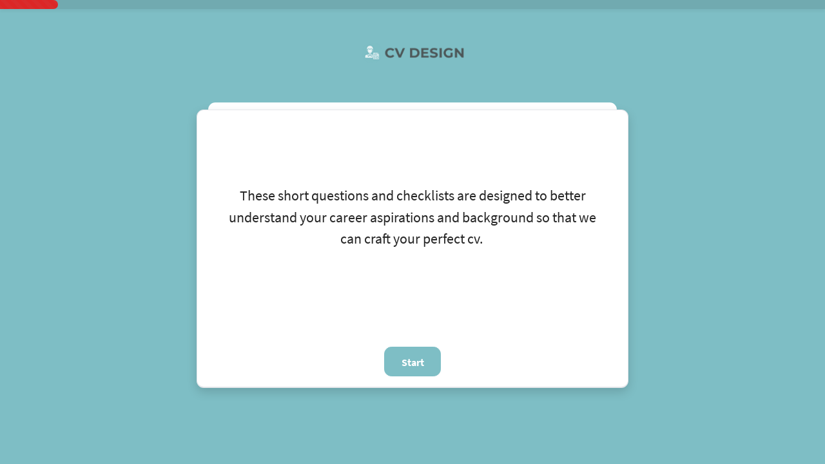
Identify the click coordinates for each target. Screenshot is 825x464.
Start (413, 362)
